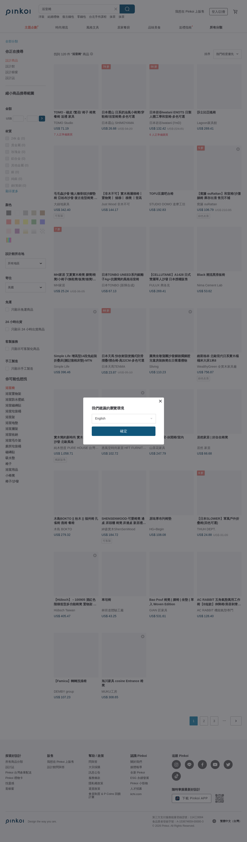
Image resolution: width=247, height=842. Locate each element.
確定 (123, 431)
